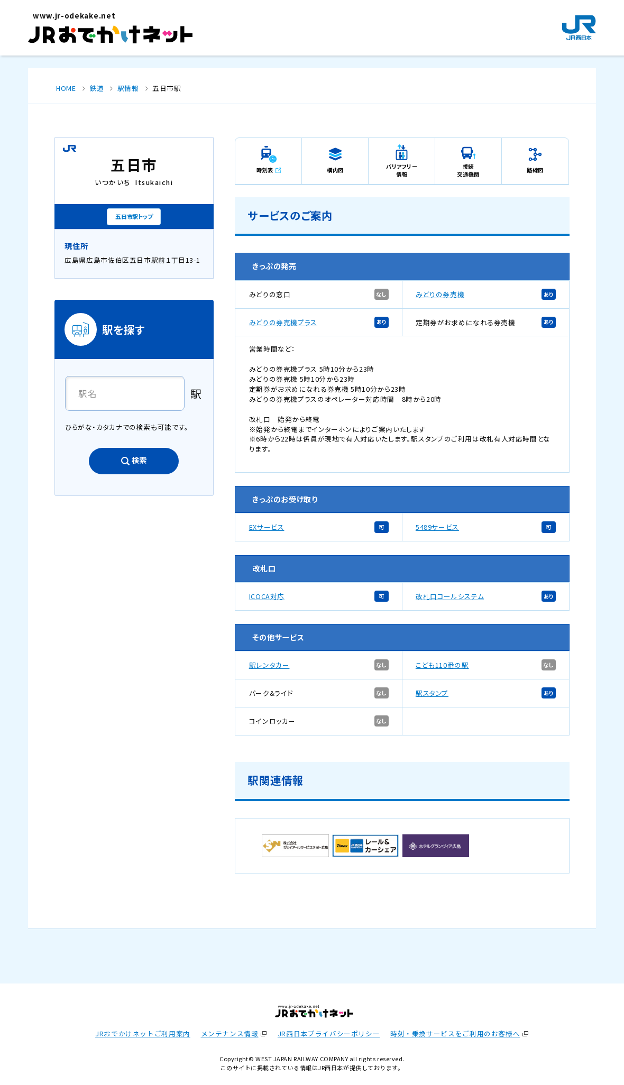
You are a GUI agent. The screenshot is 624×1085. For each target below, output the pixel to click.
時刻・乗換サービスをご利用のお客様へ (455, 1033)
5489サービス (437, 527)
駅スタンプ (432, 693)
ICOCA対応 (267, 596)
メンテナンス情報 (230, 1033)
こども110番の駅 (442, 665)
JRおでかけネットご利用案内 (142, 1033)
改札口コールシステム (450, 596)
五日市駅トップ (133, 216)
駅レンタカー (269, 665)
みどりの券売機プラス (283, 322)
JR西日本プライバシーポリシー (329, 1033)
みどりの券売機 (440, 294)
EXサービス (267, 527)
